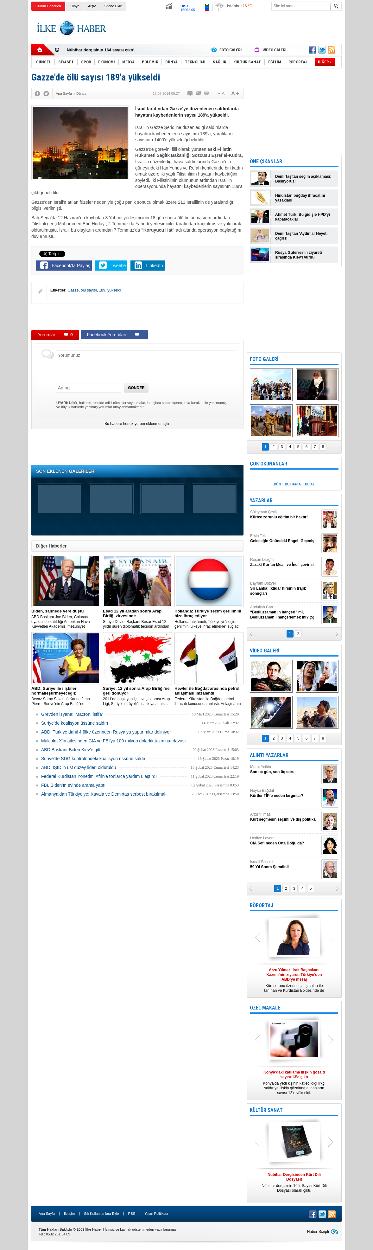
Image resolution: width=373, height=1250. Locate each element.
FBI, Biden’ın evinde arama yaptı (73, 785)
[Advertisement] (226, 28)
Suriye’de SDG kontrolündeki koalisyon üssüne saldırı (94, 758)
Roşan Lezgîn (285, 562)
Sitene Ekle (113, 6)
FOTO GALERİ (264, 359)
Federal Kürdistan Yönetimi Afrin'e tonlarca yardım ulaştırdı (99, 776)
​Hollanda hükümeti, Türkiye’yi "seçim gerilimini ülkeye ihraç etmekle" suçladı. (208, 619)
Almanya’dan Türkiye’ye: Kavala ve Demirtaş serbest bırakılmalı (104, 794)
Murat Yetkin (285, 769)
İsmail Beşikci (285, 864)
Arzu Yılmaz (285, 817)
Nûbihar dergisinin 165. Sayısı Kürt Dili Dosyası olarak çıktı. (294, 1182)
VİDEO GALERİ (264, 651)
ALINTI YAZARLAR (269, 755)
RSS (131, 1213)
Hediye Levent (285, 841)
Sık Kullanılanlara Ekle (101, 1213)
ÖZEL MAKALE (265, 1008)
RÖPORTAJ (261, 905)
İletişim (69, 1213)
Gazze (73, 290)
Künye (74, 6)
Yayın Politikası (156, 1213)
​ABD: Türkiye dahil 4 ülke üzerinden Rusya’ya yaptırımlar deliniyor (106, 731)
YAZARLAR (261, 500)
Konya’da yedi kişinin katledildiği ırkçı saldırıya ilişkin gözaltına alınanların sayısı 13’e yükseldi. (294, 1082)
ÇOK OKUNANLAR (268, 464)
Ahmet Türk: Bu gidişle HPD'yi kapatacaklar (302, 216)
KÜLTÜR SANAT (266, 1110)
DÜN (277, 484)
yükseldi (114, 290)
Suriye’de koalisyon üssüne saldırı (74, 723)
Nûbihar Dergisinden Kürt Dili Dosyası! (105, 50)
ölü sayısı (89, 290)
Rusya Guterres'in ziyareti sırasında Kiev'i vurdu (298, 255)
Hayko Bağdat (285, 793)
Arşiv (92, 6)
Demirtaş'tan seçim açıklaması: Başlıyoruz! (303, 178)
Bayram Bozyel (285, 588)
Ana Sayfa (47, 1213)
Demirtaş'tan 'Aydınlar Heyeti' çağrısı (301, 235)
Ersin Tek (285, 538)
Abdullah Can (285, 612)
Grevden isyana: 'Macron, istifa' (72, 714)
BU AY (309, 484)
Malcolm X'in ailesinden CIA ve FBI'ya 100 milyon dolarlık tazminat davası (113, 740)
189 (102, 290)
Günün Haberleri (48, 6)
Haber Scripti (318, 1231)
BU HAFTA (293, 484)
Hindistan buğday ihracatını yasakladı (300, 197)
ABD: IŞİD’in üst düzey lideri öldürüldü (78, 767)
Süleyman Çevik (285, 515)
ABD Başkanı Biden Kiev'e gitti (71, 749)
